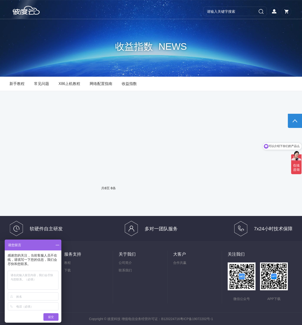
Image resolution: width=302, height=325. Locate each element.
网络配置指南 (101, 84)
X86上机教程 (69, 84)
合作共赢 (179, 263)
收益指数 (129, 84)
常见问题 (41, 84)
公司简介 (125, 263)
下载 (67, 270)
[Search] (235, 11)
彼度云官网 (30, 10)
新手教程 (17, 84)
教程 (67, 263)
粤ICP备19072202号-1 (196, 319)
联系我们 (125, 270)
